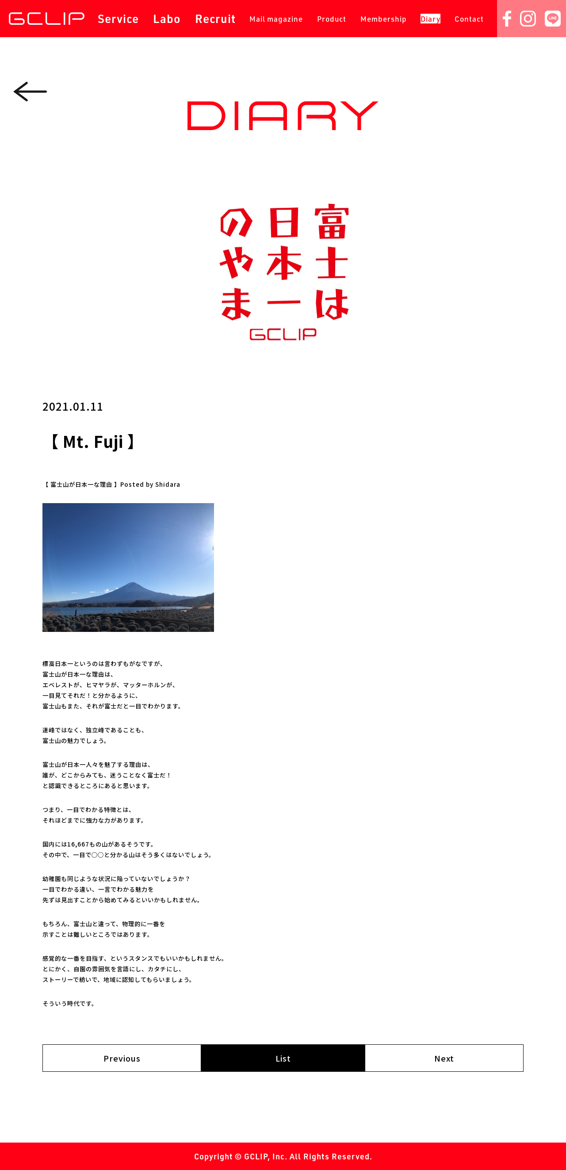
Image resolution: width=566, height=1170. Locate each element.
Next (444, 1058)
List (283, 1058)
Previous (122, 1058)
